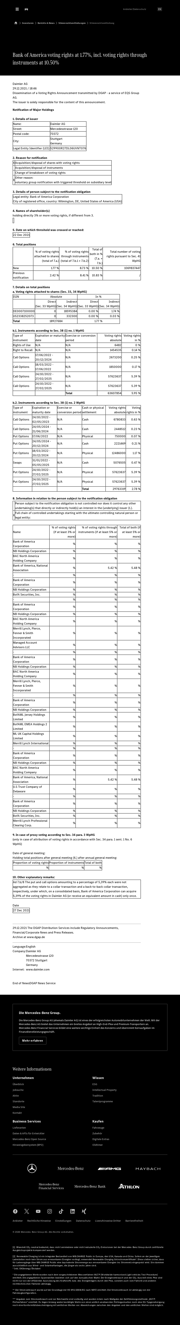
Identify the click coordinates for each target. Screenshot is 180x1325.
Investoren (28, 23)
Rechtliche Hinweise (39, 1221)
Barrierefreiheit (134, 1221)
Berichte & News (46, 23)
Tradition (97, 1095)
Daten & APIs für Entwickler (28, 1133)
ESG (94, 1084)
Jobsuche (18, 1090)
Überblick (18, 1084)
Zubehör (97, 1133)
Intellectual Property (104, 1090)
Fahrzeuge (98, 1128)
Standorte (18, 1101)
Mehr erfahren (32, 1041)
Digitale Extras (100, 1139)
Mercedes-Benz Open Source (29, 1139)
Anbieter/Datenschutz (134, 9)
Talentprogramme (102, 1101)
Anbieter (18, 1221)
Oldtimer (97, 1145)
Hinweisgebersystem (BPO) (28, 1145)
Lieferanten (19, 1128)
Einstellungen (63, 1221)
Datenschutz (83, 1221)
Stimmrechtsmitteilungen (72, 23)
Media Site (19, 1107)
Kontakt (17, 1113)
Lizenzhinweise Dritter (108, 1221)
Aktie (16, 1095)
